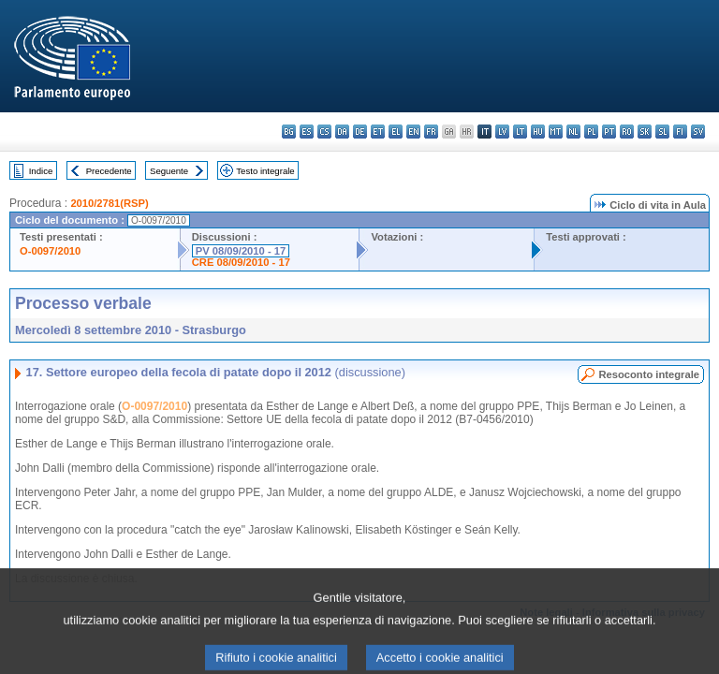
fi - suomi (680, 132)
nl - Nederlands (573, 132)
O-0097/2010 (50, 250)
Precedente (109, 171)
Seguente (169, 171)
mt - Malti (556, 132)
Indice (41, 171)
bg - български (289, 132)
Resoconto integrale (648, 374)
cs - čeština (324, 132)
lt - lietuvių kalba (520, 132)
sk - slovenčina (645, 132)
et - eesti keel (378, 132)
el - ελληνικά (396, 132)
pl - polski (591, 132)
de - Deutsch (360, 132)
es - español (307, 132)
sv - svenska (698, 132)
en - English (413, 132)
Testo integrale (265, 171)
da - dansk (342, 132)
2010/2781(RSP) (109, 203)
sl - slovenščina (662, 132)
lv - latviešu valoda (502, 132)
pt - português (609, 132)
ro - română (627, 132)
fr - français (431, 132)
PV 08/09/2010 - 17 (241, 250)
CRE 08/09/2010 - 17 (241, 262)
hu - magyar (538, 132)
